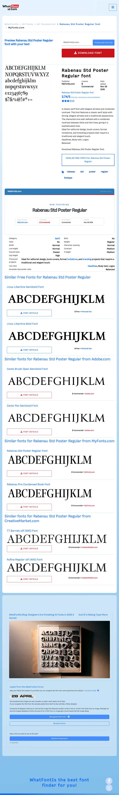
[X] (109, 787)
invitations (72, 259)
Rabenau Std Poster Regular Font (27, 451)
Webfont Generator (59, 739)
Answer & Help (92, 691)
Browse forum (59, 723)
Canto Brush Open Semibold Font (27, 369)
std (82, 172)
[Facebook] (109, 781)
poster (92, 172)
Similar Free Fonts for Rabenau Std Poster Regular (48, 277)
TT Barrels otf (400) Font (22, 530)
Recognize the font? (59, 717)
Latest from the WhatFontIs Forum (27, 687)
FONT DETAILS (29, 313)
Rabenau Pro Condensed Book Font (28, 484)
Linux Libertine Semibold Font (25, 287)
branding (87, 259)
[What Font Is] (10, 7)
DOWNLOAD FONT (88, 52)
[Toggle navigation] (113, 7)
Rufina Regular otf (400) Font (24, 559)
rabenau (71, 172)
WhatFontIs (12, 24)
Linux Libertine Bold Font (22, 324)
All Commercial (46, 24)
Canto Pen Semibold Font (22, 405)
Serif (57, 239)
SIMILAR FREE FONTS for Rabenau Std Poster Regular (88, 160)
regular (104, 172)
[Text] (77, 43)
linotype (68, 178)
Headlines (92, 266)
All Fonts (27, 24)
